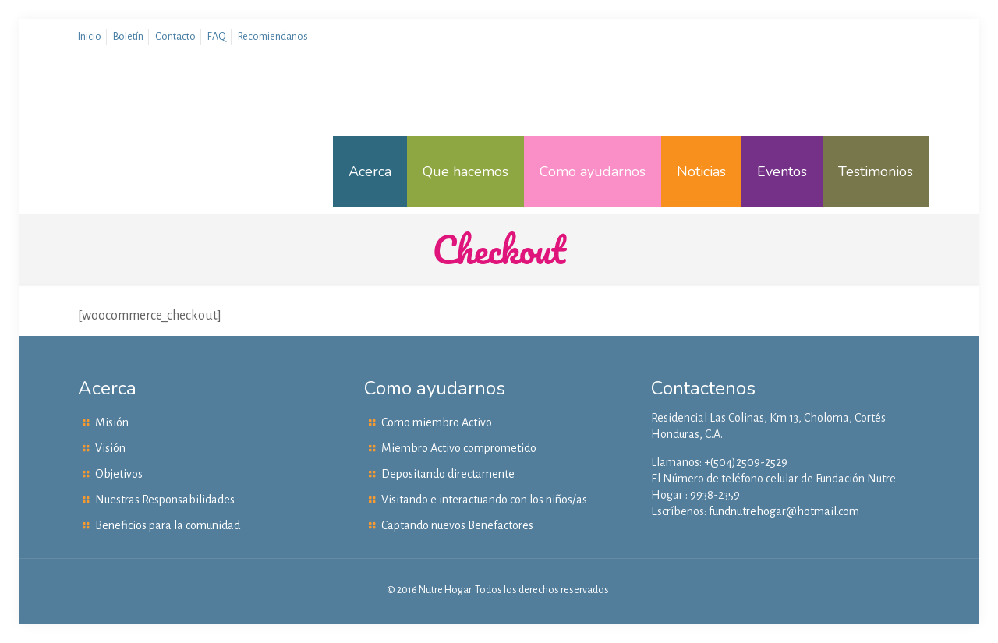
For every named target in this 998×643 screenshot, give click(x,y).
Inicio (89, 36)
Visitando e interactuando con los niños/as (484, 499)
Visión (110, 448)
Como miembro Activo (436, 422)
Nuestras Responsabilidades (165, 499)
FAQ (216, 36)
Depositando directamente (448, 474)
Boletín (128, 36)
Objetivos (119, 474)
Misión (112, 422)
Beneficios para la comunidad (167, 525)
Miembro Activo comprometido (458, 448)
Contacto (175, 36)
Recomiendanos (273, 36)
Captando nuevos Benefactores (457, 525)
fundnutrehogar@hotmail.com (784, 511)
